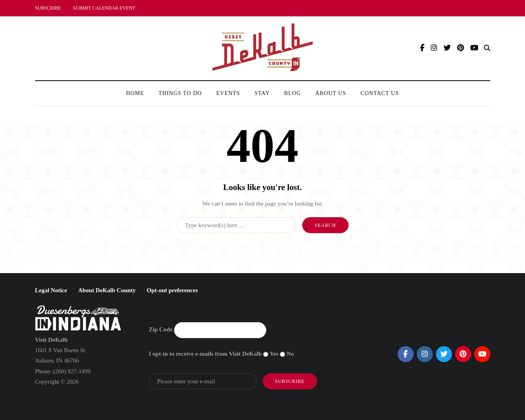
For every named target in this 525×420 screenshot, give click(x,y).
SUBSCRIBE (48, 8)
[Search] (236, 225)
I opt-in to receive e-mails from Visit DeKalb (205, 354)
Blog (292, 93)
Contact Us (380, 93)
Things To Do (180, 93)
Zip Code (161, 329)
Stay (261, 93)
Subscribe (290, 381)
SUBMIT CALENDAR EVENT (104, 8)
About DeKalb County (107, 290)
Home (135, 93)
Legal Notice (51, 290)
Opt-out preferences (172, 290)
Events (228, 93)
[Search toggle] (487, 48)
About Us (330, 93)
